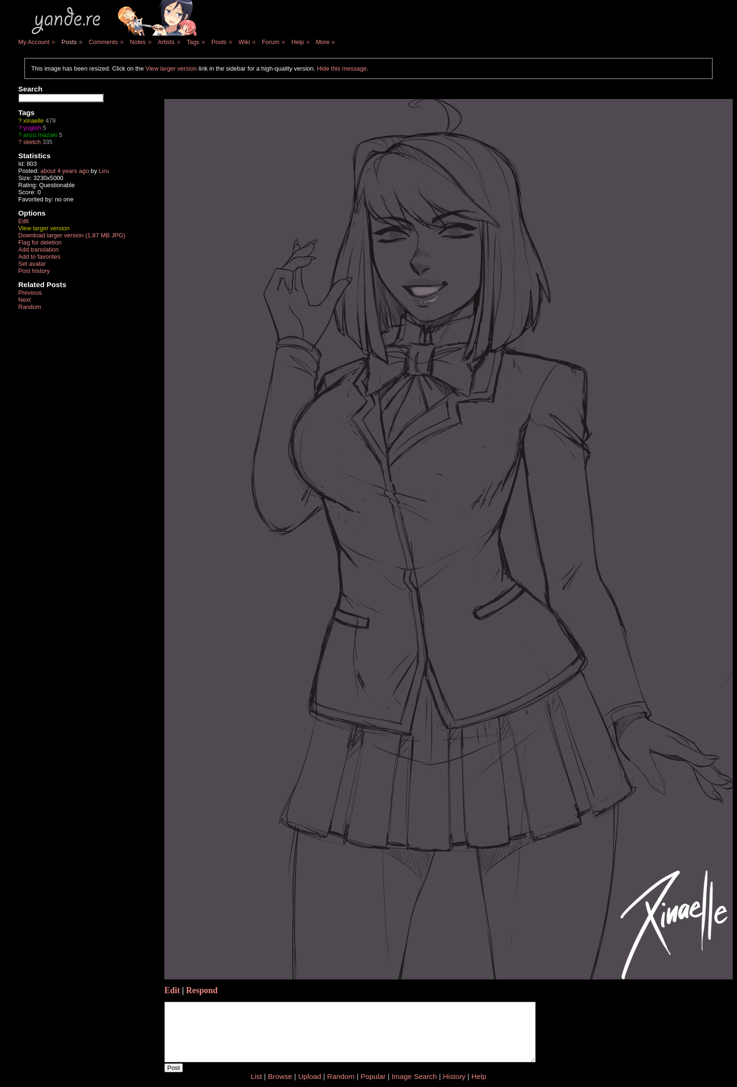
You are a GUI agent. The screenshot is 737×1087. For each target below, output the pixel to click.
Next (24, 299)
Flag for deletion (40, 242)
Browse (280, 1076)
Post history (34, 270)
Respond (202, 990)
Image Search (414, 1076)
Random (29, 306)
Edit (23, 221)
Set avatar (31, 263)
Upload (309, 1076)
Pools (218, 41)
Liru (103, 170)
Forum (270, 41)
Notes (137, 41)
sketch (32, 141)
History (454, 1076)
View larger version (171, 68)
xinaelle (33, 120)
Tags (193, 41)
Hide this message (342, 68)
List (256, 1076)
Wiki (244, 41)
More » (325, 41)
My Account (33, 41)
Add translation (38, 249)
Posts (69, 41)
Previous (30, 292)
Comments (103, 41)
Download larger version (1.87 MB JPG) (71, 235)
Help (297, 41)
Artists (166, 41)
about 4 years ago (64, 170)
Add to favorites (39, 256)
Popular (373, 1076)
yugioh (32, 127)
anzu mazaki (40, 134)
